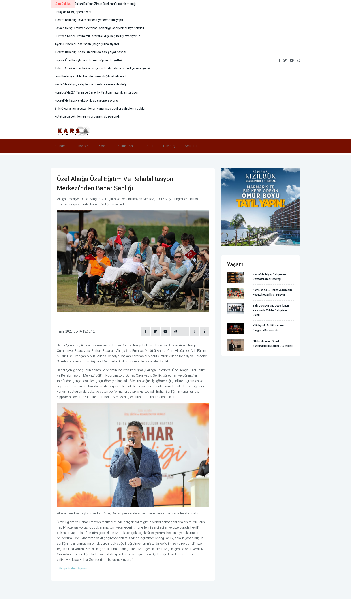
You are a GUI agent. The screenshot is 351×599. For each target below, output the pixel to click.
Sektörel (191, 145)
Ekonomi (83, 145)
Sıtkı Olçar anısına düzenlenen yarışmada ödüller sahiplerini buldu (271, 310)
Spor (150, 145)
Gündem (61, 145)
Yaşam (103, 145)
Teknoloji (169, 145)
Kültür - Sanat (127, 145)
